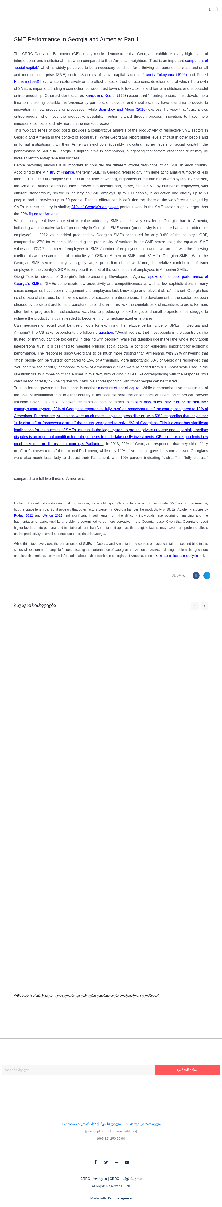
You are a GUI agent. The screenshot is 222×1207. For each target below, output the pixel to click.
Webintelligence (119, 1198)
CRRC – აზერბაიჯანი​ (126, 1179)
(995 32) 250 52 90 (111, 1138)
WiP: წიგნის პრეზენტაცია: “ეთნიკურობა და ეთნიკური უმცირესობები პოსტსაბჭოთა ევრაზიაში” (86, 995)
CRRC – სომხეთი (93, 1179)
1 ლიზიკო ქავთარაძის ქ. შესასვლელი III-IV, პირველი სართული (110, 1124)
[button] (210, 9)
